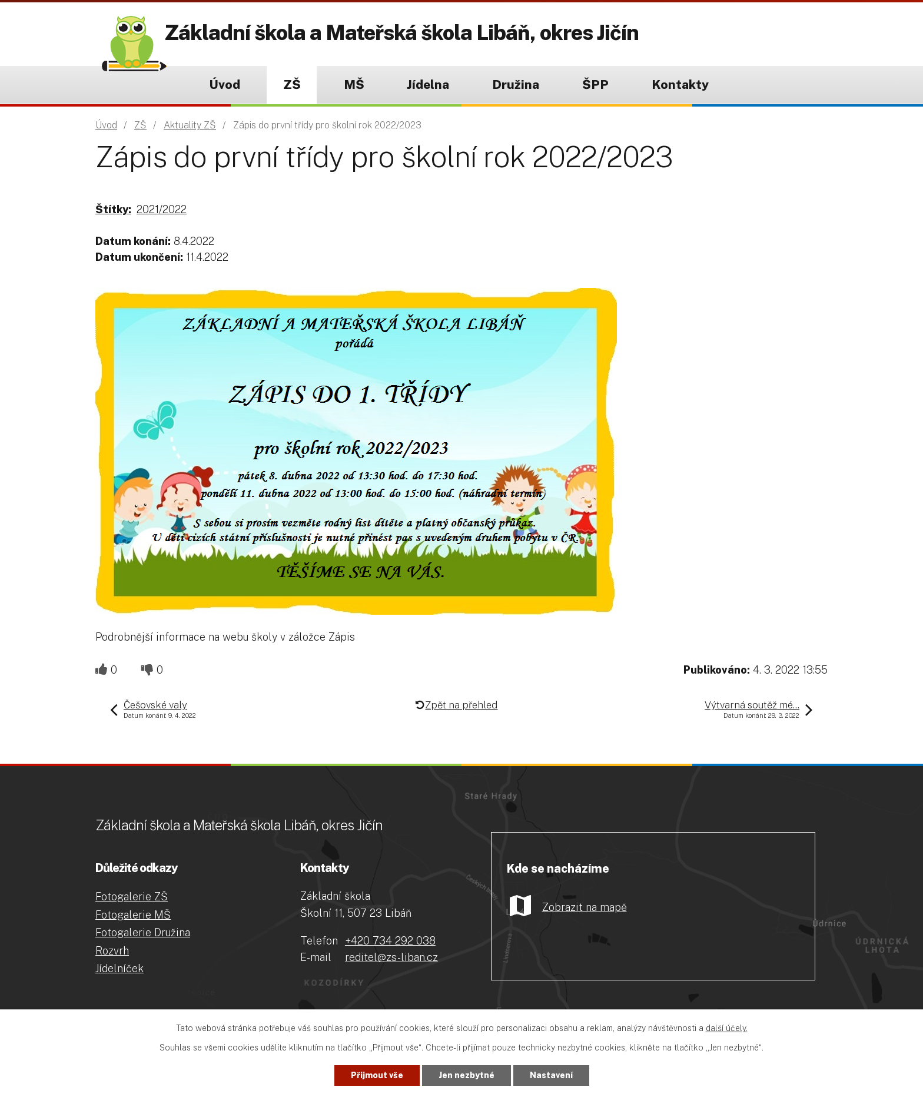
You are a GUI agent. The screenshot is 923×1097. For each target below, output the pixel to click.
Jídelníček (119, 968)
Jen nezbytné (466, 1075)
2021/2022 (162, 209)
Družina (515, 84)
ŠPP (595, 84)
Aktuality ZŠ (190, 125)
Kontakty (680, 84)
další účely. (727, 1028)
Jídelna (428, 84)
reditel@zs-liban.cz (391, 957)
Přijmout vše (377, 1075)
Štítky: (113, 209)
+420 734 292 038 (390, 940)
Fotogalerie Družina (142, 932)
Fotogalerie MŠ (133, 915)
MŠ (354, 84)
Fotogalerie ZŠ (131, 896)
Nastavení (551, 1075)
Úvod (224, 84)
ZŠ (292, 84)
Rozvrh (112, 950)
